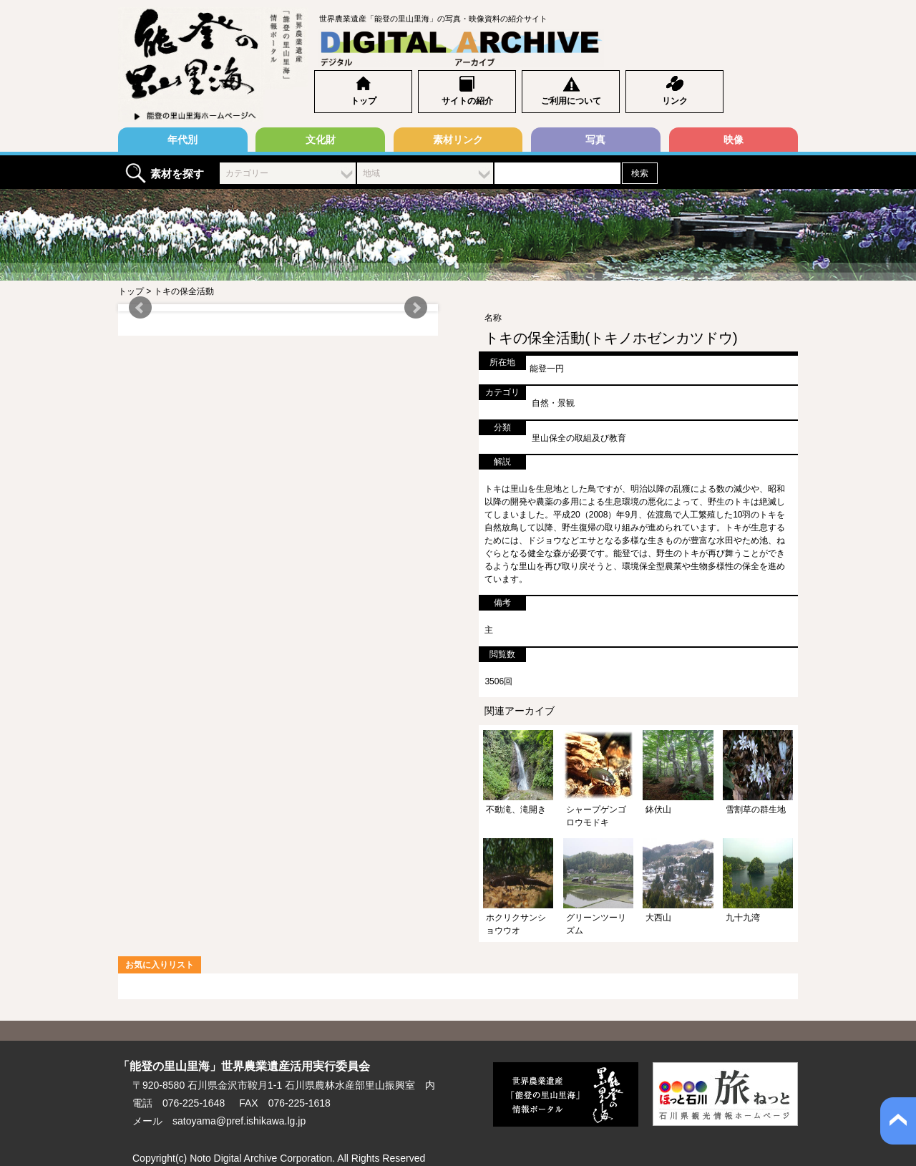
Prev (140, 307)
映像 (733, 139)
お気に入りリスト (159, 965)
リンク (675, 101)
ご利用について (571, 101)
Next (415, 307)
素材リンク (458, 139)
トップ (363, 101)
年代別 (182, 139)
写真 (595, 139)
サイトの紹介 (467, 101)
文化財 (321, 139)
